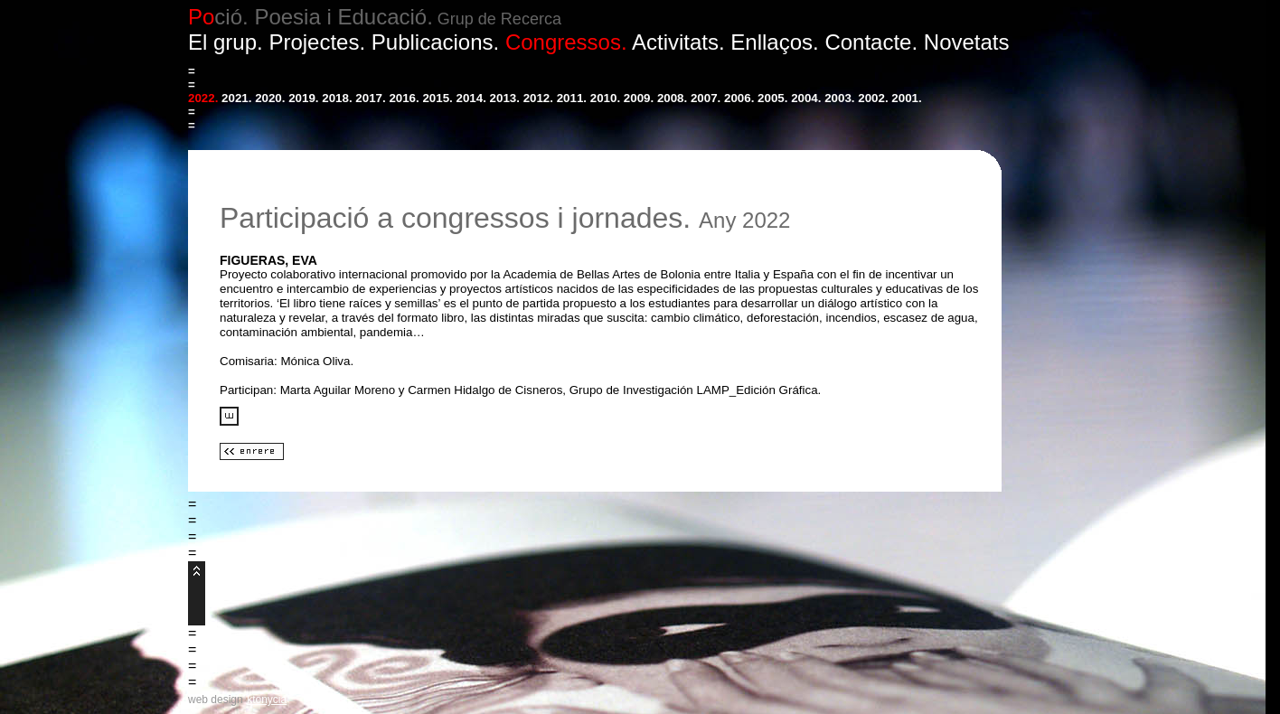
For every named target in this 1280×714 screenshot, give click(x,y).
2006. (739, 98)
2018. (337, 98)
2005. (772, 98)
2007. (705, 98)
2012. (538, 98)
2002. (873, 98)
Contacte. (871, 42)
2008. (672, 98)
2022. (203, 98)
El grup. (225, 42)
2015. (437, 98)
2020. (270, 98)
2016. (404, 98)
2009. (639, 98)
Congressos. (566, 42)
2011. (572, 98)
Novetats (967, 42)
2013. (505, 98)
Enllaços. (774, 42)
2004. (806, 98)
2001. (906, 98)
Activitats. (678, 42)
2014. (471, 98)
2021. (236, 98)
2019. (303, 98)
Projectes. (316, 42)
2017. (370, 98)
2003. (839, 98)
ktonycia (267, 699)
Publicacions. (435, 42)
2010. (605, 98)
